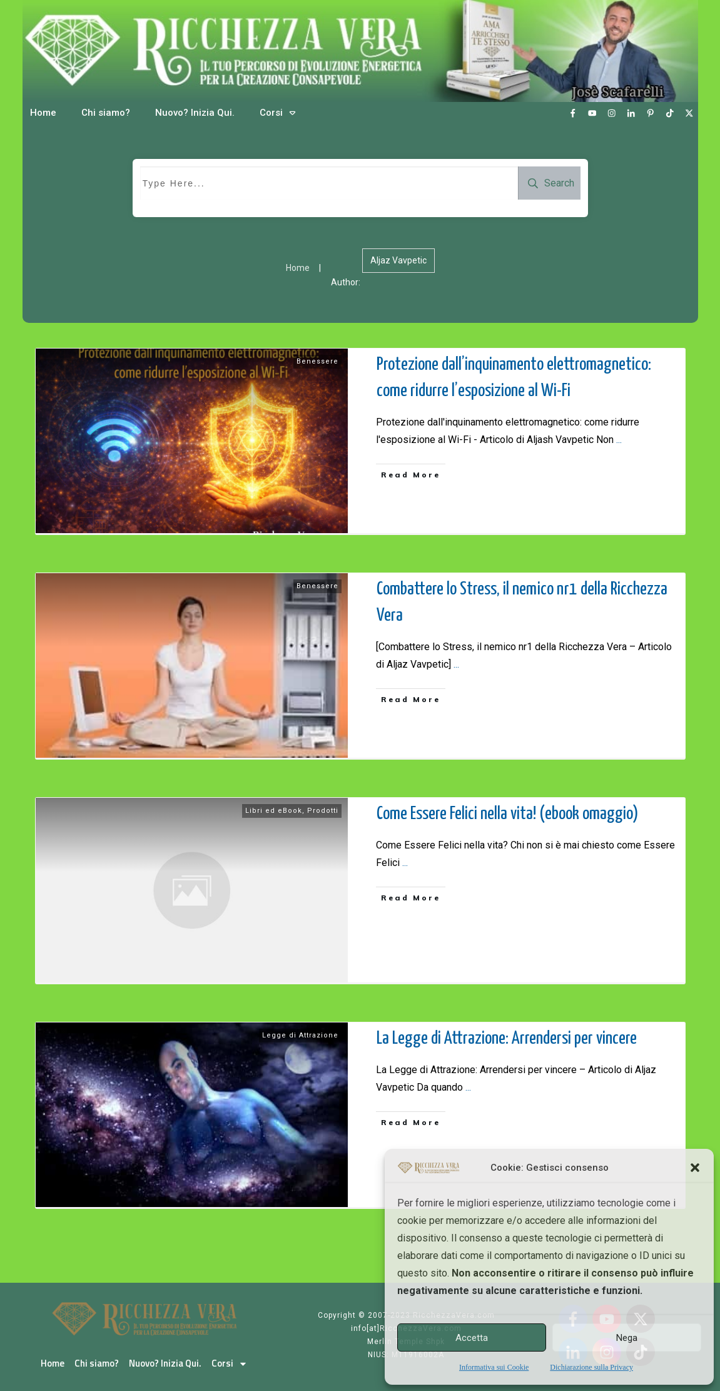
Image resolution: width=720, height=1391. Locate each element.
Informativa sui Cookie (494, 1367)
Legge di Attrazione (300, 1035)
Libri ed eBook (273, 811)
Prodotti (322, 811)
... (619, 440)
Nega (626, 1337)
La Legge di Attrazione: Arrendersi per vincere (507, 1038)
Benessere (317, 361)
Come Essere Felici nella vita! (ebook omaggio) (508, 814)
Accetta (471, 1337)
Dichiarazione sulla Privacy (591, 1367)
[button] (695, 1167)
